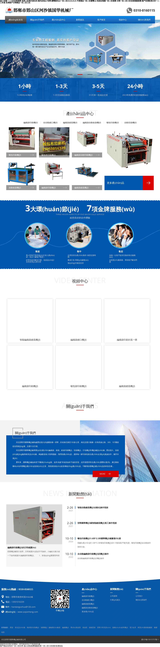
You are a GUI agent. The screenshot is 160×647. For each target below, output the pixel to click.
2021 (71, 510)
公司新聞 (113, 596)
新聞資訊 (80, 19)
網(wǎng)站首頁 (16, 19)
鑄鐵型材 (92, 627)
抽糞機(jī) (44, 627)
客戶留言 (101, 19)
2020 (71, 541)
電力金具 (133, 627)
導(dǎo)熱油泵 (75, 627)
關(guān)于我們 (37, 19)
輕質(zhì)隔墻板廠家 (145, 627)
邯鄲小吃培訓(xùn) (104, 627)
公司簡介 (139, 596)
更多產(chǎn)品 (88, 611)
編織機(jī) (65, 627)
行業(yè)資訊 (115, 600)
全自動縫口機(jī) (50, 122)
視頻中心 (123, 19)
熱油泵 (84, 627)
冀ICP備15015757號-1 (150, 639)
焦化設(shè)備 (20, 627)
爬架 (11, 627)
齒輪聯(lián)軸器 (54, 627)
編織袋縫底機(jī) (70, 122)
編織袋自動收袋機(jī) (92, 122)
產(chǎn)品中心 (59, 19)
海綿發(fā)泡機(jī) (33, 627)
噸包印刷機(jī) (112, 122)
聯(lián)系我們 (144, 19)
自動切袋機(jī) (130, 122)
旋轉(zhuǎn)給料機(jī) (120, 627)
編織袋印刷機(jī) (31, 122)
